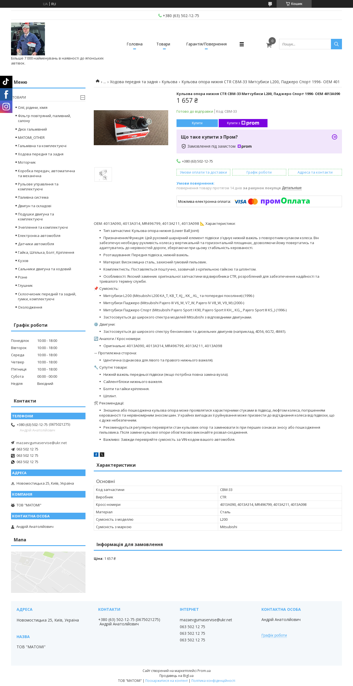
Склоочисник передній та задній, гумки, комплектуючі (47, 296)
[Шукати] (336, 44)
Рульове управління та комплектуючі (38, 186)
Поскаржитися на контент (166, 680)
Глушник (25, 285)
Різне (22, 277)
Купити (197, 123)
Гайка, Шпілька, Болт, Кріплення (46, 252)
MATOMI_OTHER (31, 137)
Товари (163, 44)
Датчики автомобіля (36, 243)
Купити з (243, 123)
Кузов (23, 260)
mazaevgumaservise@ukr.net (41, 443)
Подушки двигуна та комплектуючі (36, 217)
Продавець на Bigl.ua (176, 675)
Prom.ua (204, 670)
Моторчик (27, 162)
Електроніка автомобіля (39, 235)
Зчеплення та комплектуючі (43, 227)
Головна (135, 44)
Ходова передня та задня (134, 81)
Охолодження (30, 307)
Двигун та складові (34, 205)
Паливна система (33, 197)
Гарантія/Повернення (206, 44)
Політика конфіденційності (213, 680)
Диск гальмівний (32, 129)
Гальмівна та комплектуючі (42, 145)
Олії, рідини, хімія (32, 107)
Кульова (169, 81)
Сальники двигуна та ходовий (44, 268)
